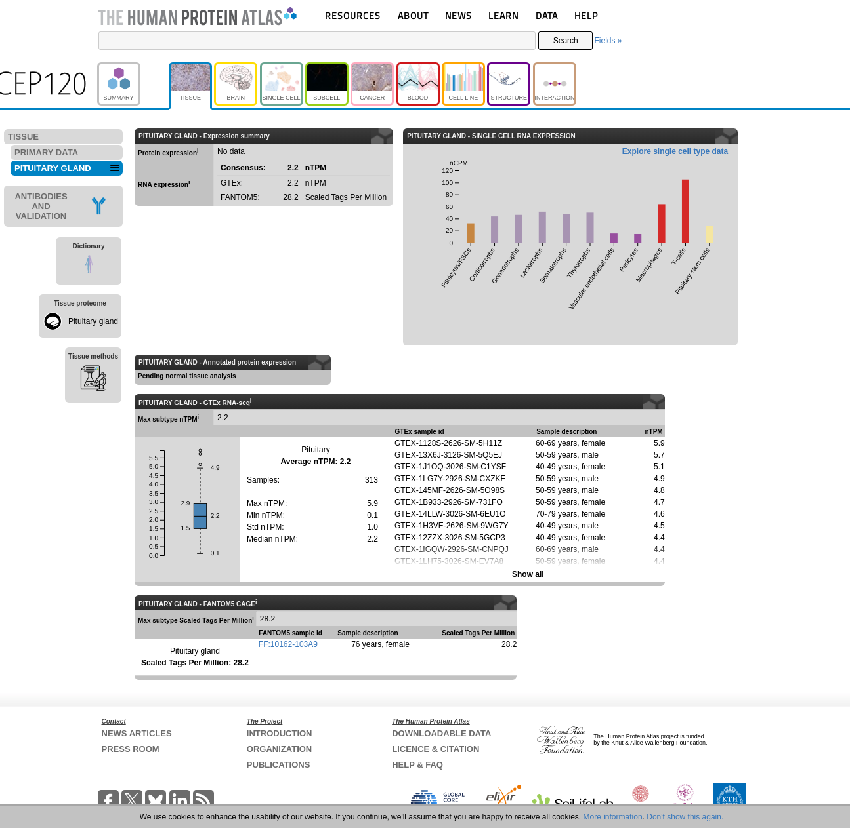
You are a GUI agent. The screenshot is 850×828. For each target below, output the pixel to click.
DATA (547, 15)
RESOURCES (353, 15)
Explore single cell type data (675, 151)
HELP (586, 15)
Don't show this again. (685, 816)
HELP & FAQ (417, 765)
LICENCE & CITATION (435, 749)
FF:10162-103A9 (288, 644)
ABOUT (413, 15)
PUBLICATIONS (278, 765)
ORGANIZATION (279, 749)
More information (613, 816)
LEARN (503, 15)
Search (565, 40)
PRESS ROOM (130, 749)
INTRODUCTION (279, 733)
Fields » (608, 40)
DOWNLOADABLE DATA (441, 733)
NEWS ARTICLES (137, 733)
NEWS (458, 15)
